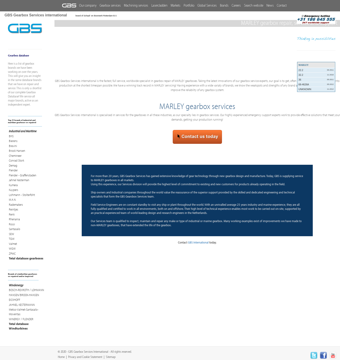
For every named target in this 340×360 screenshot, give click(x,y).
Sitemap (111, 357)
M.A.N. (12, 200)
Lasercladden (159, 6)
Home (61, 357)
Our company (87, 6)
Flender (13, 170)
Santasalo (14, 229)
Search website (253, 6)
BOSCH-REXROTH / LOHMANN (26, 290)
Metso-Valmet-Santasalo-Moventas (23, 311)
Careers (236, 6)
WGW (12, 248)
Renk (12, 214)
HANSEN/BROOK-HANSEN (24, 295)
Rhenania (14, 219)
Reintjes (13, 209)
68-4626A (316, 84)
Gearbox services (110, 6)
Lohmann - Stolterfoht (22, 195)
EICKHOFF (14, 300)
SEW (11, 234)
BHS (11, 136)
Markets (175, 6)
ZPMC (12, 253)
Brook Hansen (17, 151)
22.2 (316, 70)
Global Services (207, 6)
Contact (282, 6)
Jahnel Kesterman (19, 180)
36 (316, 79)
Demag (13, 165)
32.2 (316, 75)
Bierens (13, 141)
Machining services (136, 6)
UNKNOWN (316, 89)
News (270, 6)
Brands (224, 6)
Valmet (13, 244)
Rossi (12, 224)
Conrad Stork (16, 160)
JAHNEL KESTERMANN (22, 305)
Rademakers (16, 205)
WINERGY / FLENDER (21, 319)
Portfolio (189, 6)
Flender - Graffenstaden (22, 175)
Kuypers (13, 190)
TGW (12, 239)
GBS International (198, 242)
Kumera (13, 185)
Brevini (13, 146)
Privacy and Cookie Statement (85, 357)
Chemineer (15, 156)
